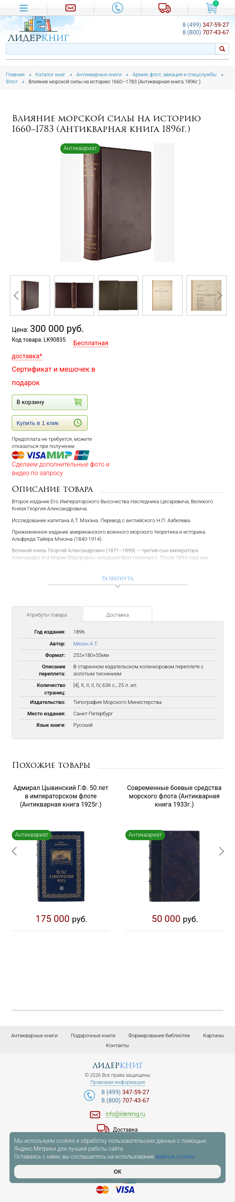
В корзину (49, 402)
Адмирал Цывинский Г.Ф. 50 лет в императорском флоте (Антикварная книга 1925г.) (60, 796)
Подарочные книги (93, 1035)
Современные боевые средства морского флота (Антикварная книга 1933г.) (174, 796)
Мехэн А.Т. (85, 644)
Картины (213, 1035)
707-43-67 (206, 32)
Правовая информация (117, 1082)
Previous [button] (18, 295)
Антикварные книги (34, 1035)
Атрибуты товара (46, 615)
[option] (117, 202)
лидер (118, 1065)
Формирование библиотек (159, 1035)
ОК (117, 1171)
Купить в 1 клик (49, 423)
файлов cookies (175, 1156)
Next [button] (217, 295)
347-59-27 (206, 24)
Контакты (117, 1045)
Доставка (117, 615)
